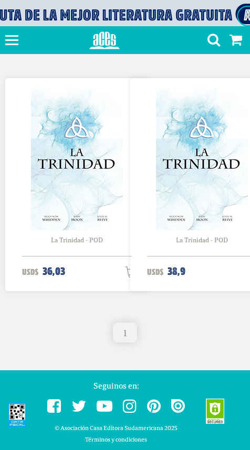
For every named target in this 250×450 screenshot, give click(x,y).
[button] (210, 41)
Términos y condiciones (116, 439)
